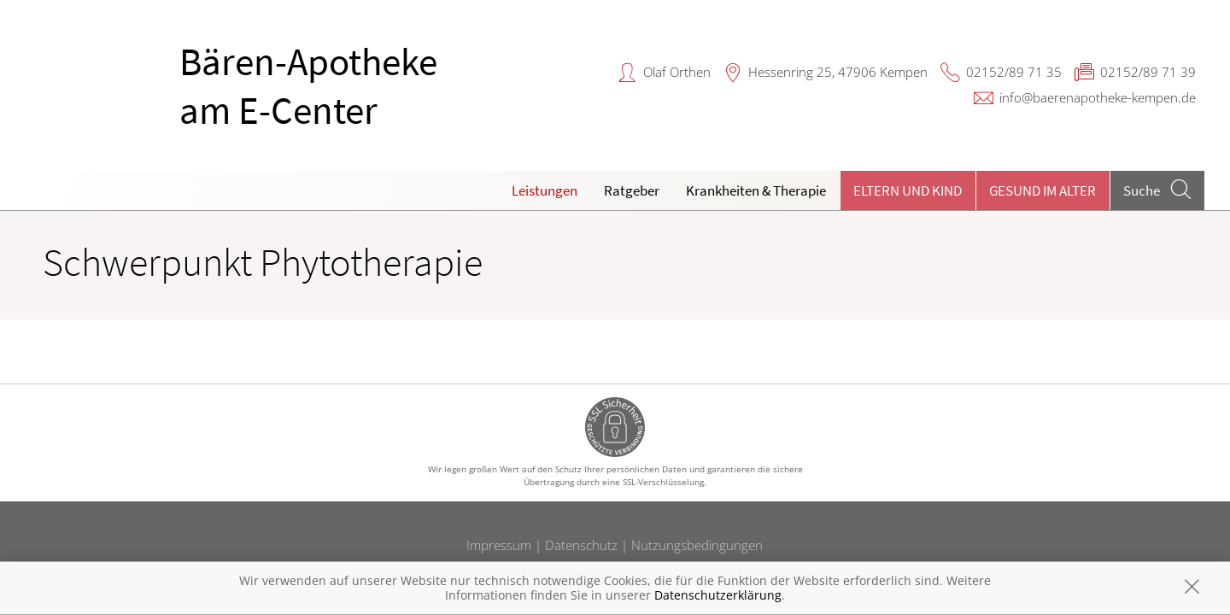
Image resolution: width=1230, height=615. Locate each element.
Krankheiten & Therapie (756, 190)
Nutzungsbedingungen (697, 545)
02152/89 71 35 (1014, 71)
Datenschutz (581, 545)
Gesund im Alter (1042, 190)
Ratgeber (631, 190)
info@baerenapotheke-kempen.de (1097, 97)
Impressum (498, 545)
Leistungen (544, 190)
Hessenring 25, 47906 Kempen (838, 71)
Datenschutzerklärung (718, 595)
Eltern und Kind (907, 190)
